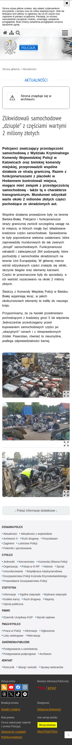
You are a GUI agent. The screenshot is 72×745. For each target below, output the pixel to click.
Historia (47, 566)
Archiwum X (10, 538)
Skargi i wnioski (27, 667)
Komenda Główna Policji (52, 561)
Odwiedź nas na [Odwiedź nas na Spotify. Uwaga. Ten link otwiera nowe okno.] (25, 694)
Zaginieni (8, 543)
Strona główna (11, 69)
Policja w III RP (31, 566)
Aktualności (29, 69)
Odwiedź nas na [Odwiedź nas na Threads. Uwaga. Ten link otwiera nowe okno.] (4, 694)
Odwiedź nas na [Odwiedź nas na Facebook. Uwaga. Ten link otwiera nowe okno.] (18, 687)
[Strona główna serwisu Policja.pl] (5, 32)
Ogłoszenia (48, 630)
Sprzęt (60, 566)
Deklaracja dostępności (49, 709)
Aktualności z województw (36, 533)
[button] (65, 33)
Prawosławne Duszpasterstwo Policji (25, 580)
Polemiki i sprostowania (17, 548)
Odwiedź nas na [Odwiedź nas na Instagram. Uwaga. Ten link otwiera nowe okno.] (25, 687)
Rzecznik (8, 667)
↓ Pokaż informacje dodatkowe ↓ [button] (36, 510)
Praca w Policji (11, 624)
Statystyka (9, 588)
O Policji (7, 555)
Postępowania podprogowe (19, 653)
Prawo (6, 610)
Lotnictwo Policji (27, 543)
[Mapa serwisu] (11, 32)
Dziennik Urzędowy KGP (18, 617)
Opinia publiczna (13, 604)
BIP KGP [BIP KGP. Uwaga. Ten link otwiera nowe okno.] (52, 688)
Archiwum (45, 653)
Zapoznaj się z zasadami (13, 731)
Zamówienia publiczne (16, 642)
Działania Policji (12, 527)
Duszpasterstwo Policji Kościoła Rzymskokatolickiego (35, 576)
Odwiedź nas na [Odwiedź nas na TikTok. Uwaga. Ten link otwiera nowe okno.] (18, 694)
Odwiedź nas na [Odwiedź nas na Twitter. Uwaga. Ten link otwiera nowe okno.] (11, 694)
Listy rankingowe (13, 635)
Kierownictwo (26, 561)
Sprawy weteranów (52, 667)
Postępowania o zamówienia (20, 648)
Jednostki (9, 561)
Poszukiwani (50, 538)
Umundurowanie (13, 571)
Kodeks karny (11, 599)
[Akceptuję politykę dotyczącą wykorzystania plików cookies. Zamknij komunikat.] (67, 3)
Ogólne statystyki (30, 594)
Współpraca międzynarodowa (44, 571)
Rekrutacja (33, 635)
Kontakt (7, 660)
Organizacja (10, 566)
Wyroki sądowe (46, 617)
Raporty (49, 599)
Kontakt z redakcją (10, 709)
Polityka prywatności (11, 737)
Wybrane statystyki (55, 594)
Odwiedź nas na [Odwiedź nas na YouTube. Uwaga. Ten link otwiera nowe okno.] (11, 687)
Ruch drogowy (30, 538)
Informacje (9, 594)
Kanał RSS (4, 687)
